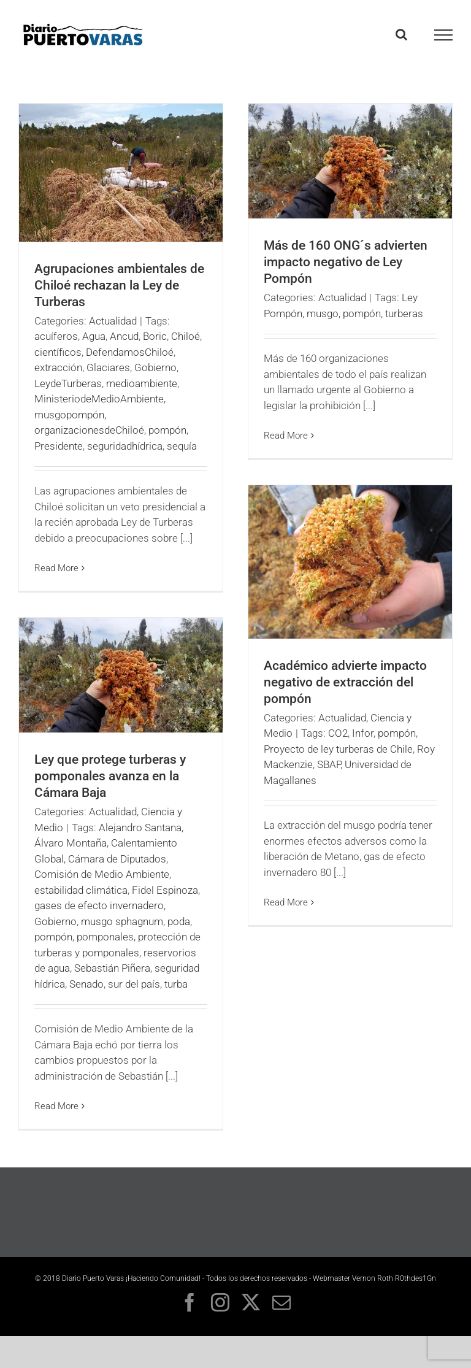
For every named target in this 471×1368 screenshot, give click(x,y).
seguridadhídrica (125, 446)
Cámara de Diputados (117, 859)
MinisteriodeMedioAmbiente (99, 399)
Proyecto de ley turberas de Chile (338, 749)
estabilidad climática (81, 890)
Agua (93, 336)
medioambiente (141, 383)
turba (176, 984)
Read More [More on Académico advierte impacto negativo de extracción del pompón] (286, 902)
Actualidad (113, 321)
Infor (362, 733)
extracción (58, 367)
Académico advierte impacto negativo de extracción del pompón (345, 682)
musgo (323, 313)
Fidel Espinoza (165, 890)
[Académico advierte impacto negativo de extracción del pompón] (350, 562)
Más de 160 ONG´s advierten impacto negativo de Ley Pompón (345, 262)
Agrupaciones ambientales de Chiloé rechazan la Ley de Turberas (119, 285)
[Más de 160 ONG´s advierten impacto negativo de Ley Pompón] (350, 161)
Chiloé (185, 336)
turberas (404, 313)
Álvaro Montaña (70, 843)
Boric (155, 336)
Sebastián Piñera (112, 968)
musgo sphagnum (122, 921)
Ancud (124, 336)
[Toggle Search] (401, 34)
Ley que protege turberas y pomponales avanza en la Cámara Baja (110, 776)
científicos (58, 352)
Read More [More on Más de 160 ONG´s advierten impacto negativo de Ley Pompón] (286, 435)
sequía (182, 446)
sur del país (134, 984)
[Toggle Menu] (444, 34)
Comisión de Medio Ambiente (101, 874)
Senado (86, 984)
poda (178, 921)
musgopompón (69, 415)
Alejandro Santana (140, 827)
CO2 (338, 733)
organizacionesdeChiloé (89, 430)
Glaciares (108, 367)
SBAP (328, 764)
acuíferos (56, 336)
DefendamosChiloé (130, 352)
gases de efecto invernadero (99, 905)
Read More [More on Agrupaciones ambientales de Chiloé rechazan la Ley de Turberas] (56, 568)
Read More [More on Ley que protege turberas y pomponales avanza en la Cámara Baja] (56, 1106)
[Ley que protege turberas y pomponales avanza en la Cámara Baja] (121, 675)
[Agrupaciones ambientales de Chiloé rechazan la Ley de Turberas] (121, 173)
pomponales (105, 937)
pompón (167, 430)
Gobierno (155, 367)
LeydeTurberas (68, 383)
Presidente (58, 446)
